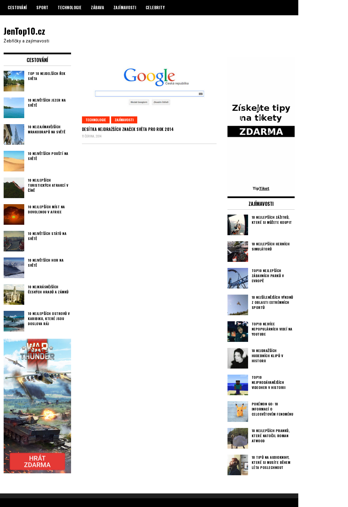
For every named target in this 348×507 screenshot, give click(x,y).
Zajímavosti (125, 7)
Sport (42, 7)
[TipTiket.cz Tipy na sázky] (261, 188)
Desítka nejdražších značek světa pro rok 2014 (128, 129)
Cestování (17, 7)
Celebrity (155, 7)
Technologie (70, 7)
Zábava (97, 7)
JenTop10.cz (25, 30)
